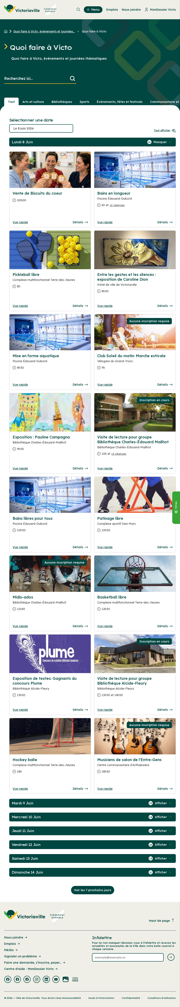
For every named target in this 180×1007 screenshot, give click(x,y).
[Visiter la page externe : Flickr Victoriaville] (65, 980)
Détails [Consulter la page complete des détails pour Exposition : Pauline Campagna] (80, 468)
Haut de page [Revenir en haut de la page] (162, 921)
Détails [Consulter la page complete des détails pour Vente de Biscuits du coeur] (80, 222)
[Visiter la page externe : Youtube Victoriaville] (56, 980)
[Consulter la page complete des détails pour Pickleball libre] (50, 282)
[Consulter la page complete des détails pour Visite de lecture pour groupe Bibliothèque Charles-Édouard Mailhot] (134, 447)
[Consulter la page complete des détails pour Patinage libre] (134, 526)
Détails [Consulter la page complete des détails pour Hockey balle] (80, 789)
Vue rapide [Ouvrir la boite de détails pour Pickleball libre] (20, 306)
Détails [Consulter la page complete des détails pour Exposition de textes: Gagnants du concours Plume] (80, 710)
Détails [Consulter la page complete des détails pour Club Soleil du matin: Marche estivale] (164, 385)
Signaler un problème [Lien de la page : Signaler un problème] (22, 956)
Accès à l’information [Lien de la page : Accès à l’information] (101, 998)
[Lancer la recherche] (72, 79)
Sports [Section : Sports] (84, 102)
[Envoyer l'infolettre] (171, 957)
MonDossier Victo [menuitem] (160, 10)
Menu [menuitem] (93, 10)
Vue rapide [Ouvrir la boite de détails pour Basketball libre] (105, 626)
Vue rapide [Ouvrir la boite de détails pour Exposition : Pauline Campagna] (20, 468)
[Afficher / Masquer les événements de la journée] (163, 142)
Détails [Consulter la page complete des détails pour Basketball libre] (164, 626)
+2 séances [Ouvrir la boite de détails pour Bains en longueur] (117, 205)
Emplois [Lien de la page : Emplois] (12, 944)
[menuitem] (30, 9)
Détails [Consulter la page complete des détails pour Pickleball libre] (80, 306)
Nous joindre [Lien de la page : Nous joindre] (16, 937)
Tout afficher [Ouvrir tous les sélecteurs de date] (165, 130)
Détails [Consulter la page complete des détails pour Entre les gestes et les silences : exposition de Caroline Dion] (164, 306)
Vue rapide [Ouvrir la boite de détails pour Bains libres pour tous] (20, 547)
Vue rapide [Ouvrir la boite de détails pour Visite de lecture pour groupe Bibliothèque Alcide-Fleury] (105, 710)
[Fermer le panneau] (176, 507)
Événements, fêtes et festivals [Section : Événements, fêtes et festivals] (119, 102)
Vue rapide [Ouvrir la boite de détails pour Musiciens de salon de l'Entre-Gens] (105, 789)
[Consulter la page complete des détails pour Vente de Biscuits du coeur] (50, 198)
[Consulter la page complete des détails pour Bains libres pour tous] (50, 526)
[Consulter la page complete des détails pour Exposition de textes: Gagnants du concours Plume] (50, 688)
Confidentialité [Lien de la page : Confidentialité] (131, 998)
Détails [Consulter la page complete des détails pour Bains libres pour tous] (80, 547)
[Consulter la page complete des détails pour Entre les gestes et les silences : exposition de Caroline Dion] (134, 284)
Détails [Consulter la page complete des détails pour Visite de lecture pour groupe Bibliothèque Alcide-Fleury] (164, 710)
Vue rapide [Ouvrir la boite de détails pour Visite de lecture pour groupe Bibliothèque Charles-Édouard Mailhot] (105, 468)
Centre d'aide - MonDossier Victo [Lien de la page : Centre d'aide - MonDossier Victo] (31, 969)
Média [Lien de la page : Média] (11, 950)
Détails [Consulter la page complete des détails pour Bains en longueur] (164, 222)
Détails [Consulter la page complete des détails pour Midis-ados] (80, 626)
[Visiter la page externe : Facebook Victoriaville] (7, 980)
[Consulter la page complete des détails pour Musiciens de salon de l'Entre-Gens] (134, 767)
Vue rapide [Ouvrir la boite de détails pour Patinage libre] (105, 547)
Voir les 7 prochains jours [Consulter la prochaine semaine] (92, 890)
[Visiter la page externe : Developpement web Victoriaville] (75, 980)
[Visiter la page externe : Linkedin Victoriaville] (46, 980)
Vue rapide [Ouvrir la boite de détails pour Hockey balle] (20, 789)
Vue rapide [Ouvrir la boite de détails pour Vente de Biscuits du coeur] (20, 222)
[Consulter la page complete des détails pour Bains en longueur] (134, 201)
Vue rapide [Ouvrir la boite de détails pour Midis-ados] (20, 626)
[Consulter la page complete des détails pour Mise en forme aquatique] (50, 363)
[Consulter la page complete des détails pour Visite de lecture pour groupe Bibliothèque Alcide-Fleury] (134, 688)
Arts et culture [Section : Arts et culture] (33, 102)
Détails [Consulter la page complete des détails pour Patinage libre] (164, 547)
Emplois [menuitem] (112, 10)
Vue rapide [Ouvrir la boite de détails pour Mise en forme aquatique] (20, 385)
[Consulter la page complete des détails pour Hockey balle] (50, 767)
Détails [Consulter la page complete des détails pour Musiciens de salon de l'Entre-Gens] (164, 789)
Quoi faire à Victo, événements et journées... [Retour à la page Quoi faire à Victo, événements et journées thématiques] (44, 31)
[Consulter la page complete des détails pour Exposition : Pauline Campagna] (50, 445)
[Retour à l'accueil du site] (6, 31)
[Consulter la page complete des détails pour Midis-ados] (50, 605)
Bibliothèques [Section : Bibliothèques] (62, 102)
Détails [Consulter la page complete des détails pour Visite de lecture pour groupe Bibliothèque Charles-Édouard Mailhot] (164, 468)
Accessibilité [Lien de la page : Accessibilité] (73, 998)
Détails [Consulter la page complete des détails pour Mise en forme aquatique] (80, 385)
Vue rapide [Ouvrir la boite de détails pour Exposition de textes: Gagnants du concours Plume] (20, 710)
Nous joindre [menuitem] (131, 10)
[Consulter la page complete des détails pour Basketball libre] (134, 605)
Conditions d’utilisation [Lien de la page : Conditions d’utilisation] (162, 998)
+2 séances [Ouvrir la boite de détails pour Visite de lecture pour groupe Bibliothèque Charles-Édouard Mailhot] (118, 453)
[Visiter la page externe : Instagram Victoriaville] (36, 980)
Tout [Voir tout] (11, 102)
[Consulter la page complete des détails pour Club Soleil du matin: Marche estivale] (134, 363)
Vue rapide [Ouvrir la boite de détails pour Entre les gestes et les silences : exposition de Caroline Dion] (105, 306)
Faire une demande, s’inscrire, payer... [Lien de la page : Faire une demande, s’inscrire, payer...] (35, 962)
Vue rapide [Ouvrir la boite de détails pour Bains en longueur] (105, 222)
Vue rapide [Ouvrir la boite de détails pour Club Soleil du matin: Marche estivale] (105, 385)
